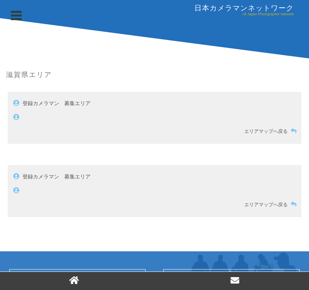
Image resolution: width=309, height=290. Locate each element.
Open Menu (17, 15)
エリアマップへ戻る (272, 131)
